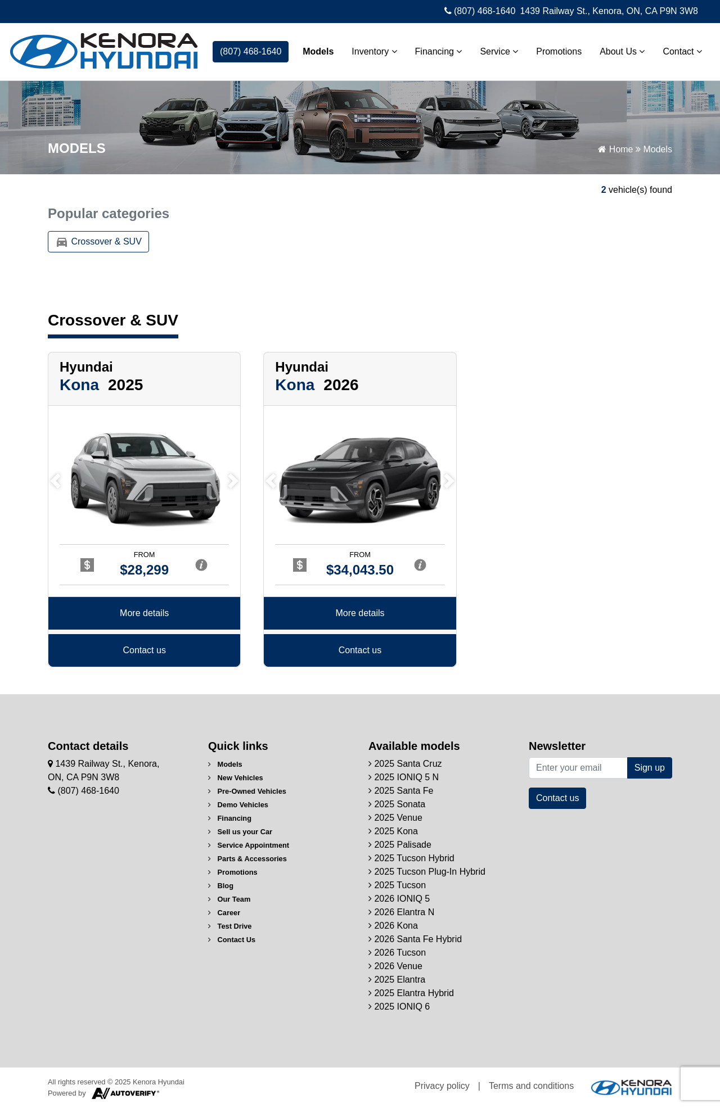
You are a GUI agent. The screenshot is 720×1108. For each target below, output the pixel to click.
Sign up (649, 767)
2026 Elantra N (401, 912)
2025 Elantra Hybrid (411, 993)
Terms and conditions (531, 1086)
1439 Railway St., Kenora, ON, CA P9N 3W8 (609, 11)
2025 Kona (393, 831)
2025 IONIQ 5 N (403, 777)
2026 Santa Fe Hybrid (415, 939)
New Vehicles (235, 778)
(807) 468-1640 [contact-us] (250, 51)
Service (499, 51)
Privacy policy (442, 1086)
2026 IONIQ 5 (399, 898)
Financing (438, 51)
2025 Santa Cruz (405, 763)
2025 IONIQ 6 (399, 1006)
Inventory (374, 51)
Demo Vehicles (238, 805)
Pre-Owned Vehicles (247, 791)
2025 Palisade (399, 844)
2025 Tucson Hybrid (411, 858)
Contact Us (231, 939)
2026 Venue (395, 966)
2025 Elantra (396, 979)
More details (144, 614)
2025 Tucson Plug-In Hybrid (426, 871)
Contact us (144, 651)
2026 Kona (393, 925)
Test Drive (229, 926)
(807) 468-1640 (480, 11)
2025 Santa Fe (400, 790)
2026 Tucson (397, 952)
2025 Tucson (397, 885)
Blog (220, 885)
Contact (682, 51)
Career (224, 912)
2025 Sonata (396, 804)
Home (615, 149)
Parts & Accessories (247, 858)
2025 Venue (395, 817)
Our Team (229, 899)
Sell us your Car (240, 831)
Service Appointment (248, 845)
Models (318, 51)
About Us (622, 51)
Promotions (559, 51)
